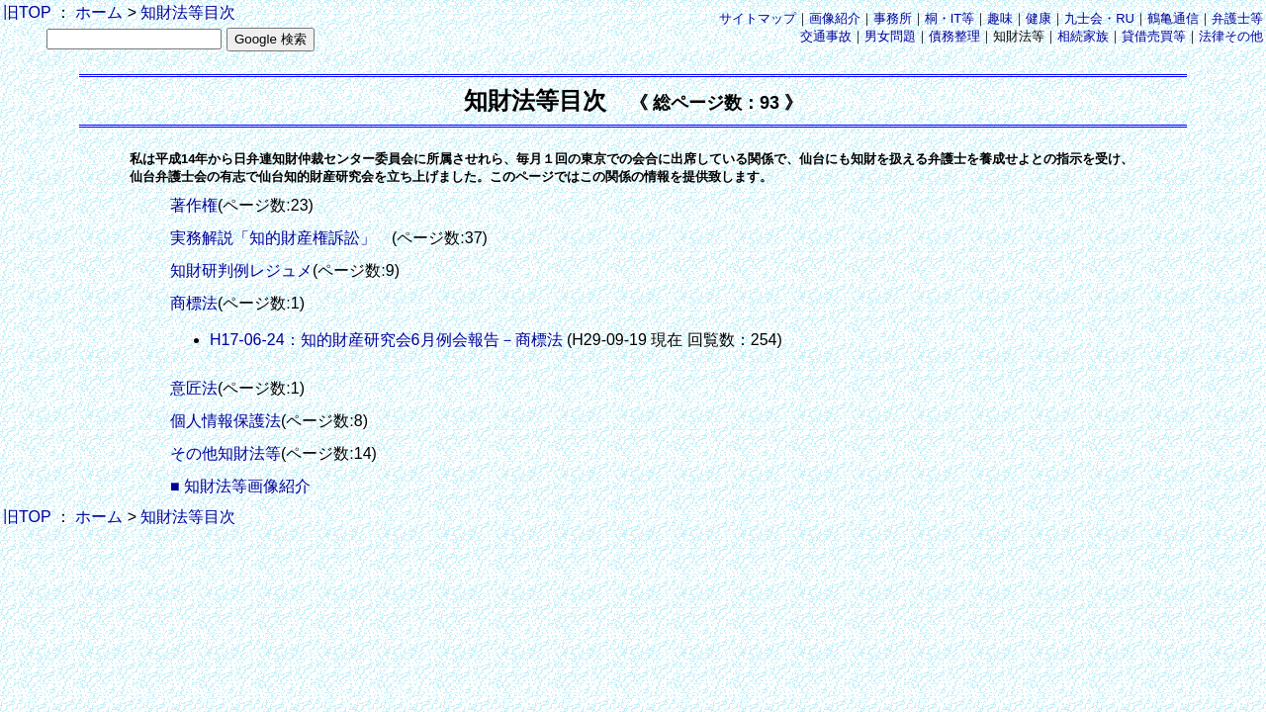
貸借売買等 (1154, 36)
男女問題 (890, 36)
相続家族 (1083, 36)
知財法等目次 (187, 12)
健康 (1038, 18)
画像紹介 (834, 18)
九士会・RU (1099, 18)
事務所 (892, 18)
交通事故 (826, 36)
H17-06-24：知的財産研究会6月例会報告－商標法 (386, 339)
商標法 (194, 303)
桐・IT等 (950, 18)
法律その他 (1231, 36)
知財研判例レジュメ (241, 270)
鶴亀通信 (1173, 18)
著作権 (194, 205)
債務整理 (954, 36)
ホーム (99, 12)
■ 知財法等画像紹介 (240, 486)
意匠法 (194, 388)
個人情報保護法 (225, 420)
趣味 (1000, 18)
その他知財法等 (225, 453)
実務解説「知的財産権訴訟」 (281, 237)
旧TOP (26, 12)
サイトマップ (757, 18)
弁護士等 (1237, 18)
